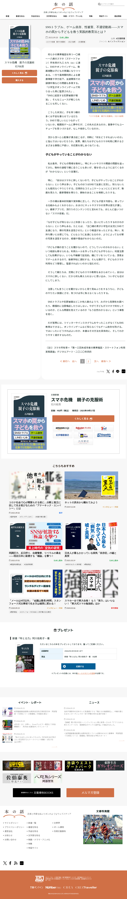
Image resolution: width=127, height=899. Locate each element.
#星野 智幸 (13, 517)
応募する (72, 666)
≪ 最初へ (65, 361)
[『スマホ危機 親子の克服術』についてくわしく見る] (19, 42)
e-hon (83, 435)
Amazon (62, 428)
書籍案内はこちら (37, 792)
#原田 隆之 (87, 564)
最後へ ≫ (106, 361)
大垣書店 (83, 442)
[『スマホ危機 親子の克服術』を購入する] (19, 80)
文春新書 (82, 42)
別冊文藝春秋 (60, 831)
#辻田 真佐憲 (28, 564)
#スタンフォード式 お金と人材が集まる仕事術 (35, 612)
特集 (91, 16)
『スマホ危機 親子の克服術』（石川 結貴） (106, 116)
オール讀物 (59, 827)
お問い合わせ (10, 839)
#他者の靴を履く (41, 517)
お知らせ (9, 835)
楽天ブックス (83, 428)
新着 (7, 16)
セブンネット (104, 428)
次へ (96, 361)
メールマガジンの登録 (86, 673)
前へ (74, 361)
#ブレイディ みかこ (26, 517)
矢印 (54, 746)
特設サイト (103, 16)
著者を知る (20, 16)
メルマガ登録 (90, 792)
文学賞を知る (51, 16)
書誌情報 (117, 16)
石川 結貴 (72, 42)
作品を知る (35, 16)
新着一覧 (32, 823)
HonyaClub (104, 435)
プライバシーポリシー (14, 827)
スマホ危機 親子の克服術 (56, 42)
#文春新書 (120, 38)
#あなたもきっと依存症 (73, 564)
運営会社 (9, 831)
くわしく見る (81, 418)
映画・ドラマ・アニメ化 (72, 16)
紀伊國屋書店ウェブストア (62, 435)
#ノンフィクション (116, 41)
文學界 (57, 823)
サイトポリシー (11, 823)
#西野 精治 (13, 612)
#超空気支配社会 (15, 564)
